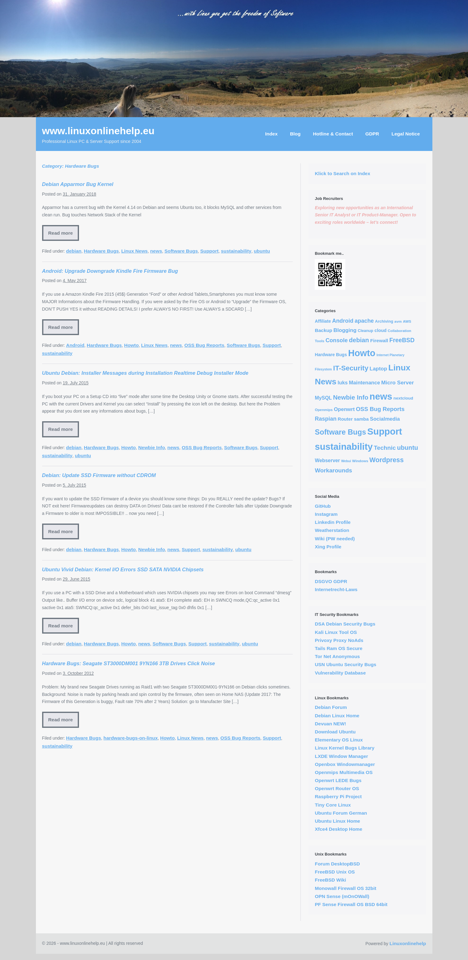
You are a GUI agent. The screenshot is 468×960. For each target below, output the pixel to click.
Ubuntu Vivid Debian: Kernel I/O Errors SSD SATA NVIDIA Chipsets (123, 569)
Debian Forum (331, 707)
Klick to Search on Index (342, 173)
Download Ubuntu (335, 731)
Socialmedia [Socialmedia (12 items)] (385, 419)
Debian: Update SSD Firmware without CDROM (99, 475)
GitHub (322, 506)
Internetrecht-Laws (336, 589)
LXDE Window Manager (341, 756)
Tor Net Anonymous (337, 656)
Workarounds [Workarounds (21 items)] (333, 470)
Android (75, 345)
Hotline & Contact (333, 133)
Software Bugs (181, 251)
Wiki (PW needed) (335, 538)
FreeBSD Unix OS (335, 871)
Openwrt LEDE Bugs (338, 780)
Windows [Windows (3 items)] (360, 461)
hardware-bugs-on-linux (130, 738)
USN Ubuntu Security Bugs (345, 664)
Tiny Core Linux (333, 804)
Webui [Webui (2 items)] (346, 461)
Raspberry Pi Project (338, 796)
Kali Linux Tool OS (336, 632)
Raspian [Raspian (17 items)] (325, 419)
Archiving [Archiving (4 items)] (384, 321)
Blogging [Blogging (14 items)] (344, 330)
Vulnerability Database (340, 672)
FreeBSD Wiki (330, 880)
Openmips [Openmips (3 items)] (324, 410)
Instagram (326, 514)
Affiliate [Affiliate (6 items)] (323, 321)
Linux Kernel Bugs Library (344, 747)
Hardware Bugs (101, 251)
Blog (295, 133)
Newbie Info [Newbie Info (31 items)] (350, 397)
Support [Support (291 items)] (384, 431)
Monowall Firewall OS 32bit (345, 888)
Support (209, 251)
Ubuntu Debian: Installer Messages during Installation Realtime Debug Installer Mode (145, 373)
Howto (131, 345)
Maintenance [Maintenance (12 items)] (364, 383)
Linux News (134, 251)
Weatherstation (332, 530)
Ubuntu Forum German (341, 813)
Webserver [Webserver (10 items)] (327, 460)
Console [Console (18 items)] (337, 340)
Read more (60, 233)
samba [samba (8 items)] (361, 419)
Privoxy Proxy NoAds (339, 640)
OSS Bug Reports (204, 345)
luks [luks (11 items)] (343, 382)
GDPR (372, 133)
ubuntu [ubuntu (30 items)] (407, 447)
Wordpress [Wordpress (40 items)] (387, 460)
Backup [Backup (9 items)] (323, 330)
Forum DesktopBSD (337, 863)
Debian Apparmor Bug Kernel (77, 184)
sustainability (236, 251)
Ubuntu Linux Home (337, 821)
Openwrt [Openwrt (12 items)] (344, 409)
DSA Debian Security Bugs (345, 623)
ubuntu (262, 251)
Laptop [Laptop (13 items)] (378, 369)
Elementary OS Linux (339, 739)
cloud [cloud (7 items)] (380, 330)
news (156, 251)
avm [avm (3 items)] (398, 321)
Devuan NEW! (330, 723)
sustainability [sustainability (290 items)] (344, 447)
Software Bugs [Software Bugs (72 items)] (340, 432)
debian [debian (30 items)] (359, 340)
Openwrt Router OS (337, 788)
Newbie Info (151, 447)
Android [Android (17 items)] (342, 321)
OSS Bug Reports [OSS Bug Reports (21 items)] (380, 409)
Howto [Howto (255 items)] (361, 353)
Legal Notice (405, 133)
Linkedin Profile (332, 522)
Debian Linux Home (337, 715)
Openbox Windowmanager (345, 764)
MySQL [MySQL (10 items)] (323, 397)
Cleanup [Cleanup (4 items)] (365, 330)
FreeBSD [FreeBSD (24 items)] (401, 340)
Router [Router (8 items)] (345, 419)
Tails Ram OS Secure (338, 648)
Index (271, 133)
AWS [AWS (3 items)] (407, 321)
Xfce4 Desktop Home (338, 829)
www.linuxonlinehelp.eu (98, 130)
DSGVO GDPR (331, 581)
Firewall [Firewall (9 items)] (379, 340)
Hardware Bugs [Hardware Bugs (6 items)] (331, 354)
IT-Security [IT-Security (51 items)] (350, 368)
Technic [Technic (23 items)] (385, 448)
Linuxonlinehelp (408, 943)
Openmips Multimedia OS (343, 772)
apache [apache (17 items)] (364, 321)
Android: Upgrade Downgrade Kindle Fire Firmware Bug (110, 271)
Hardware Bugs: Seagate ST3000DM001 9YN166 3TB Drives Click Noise (128, 663)
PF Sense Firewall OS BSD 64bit (351, 904)
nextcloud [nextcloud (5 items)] (403, 398)
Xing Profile (328, 546)
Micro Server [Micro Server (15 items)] (397, 382)
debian (73, 251)
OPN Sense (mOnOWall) (342, 896)
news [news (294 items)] (381, 396)
